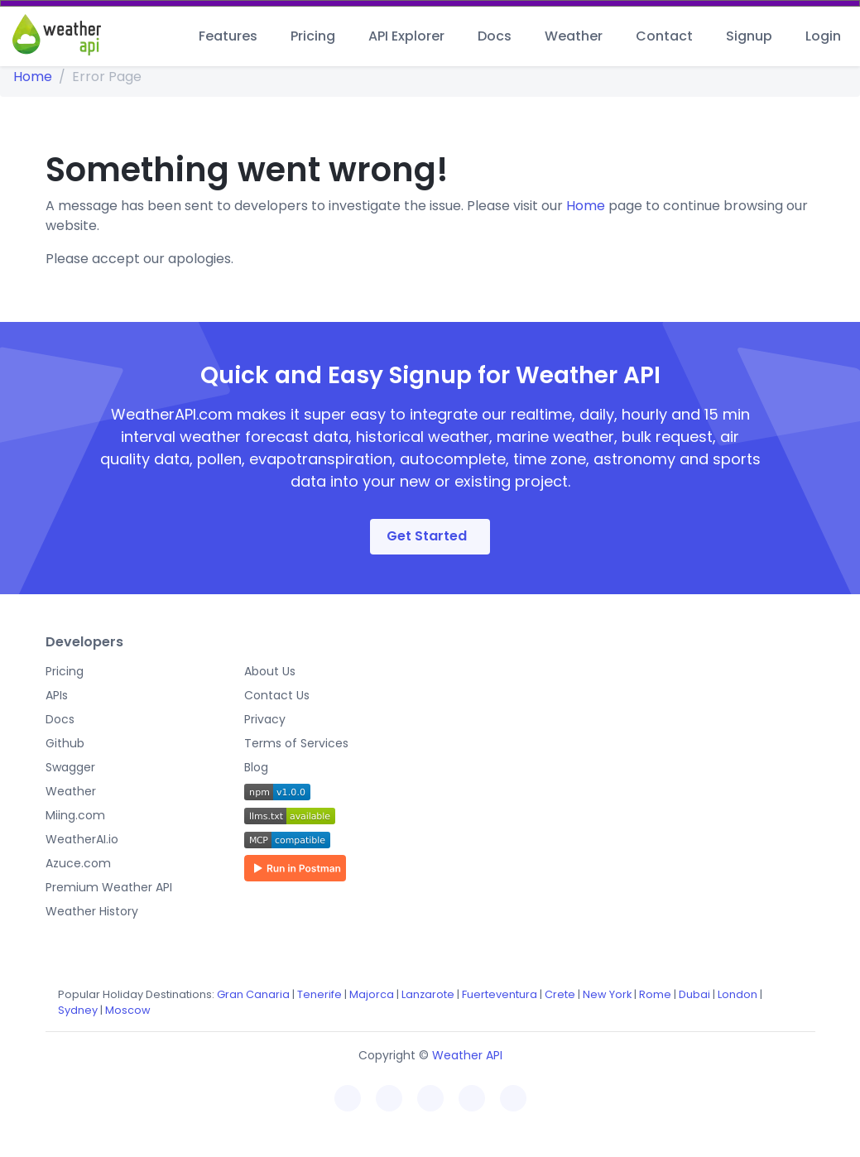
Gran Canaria (253, 994)
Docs (495, 36)
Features (228, 36)
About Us (269, 671)
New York (607, 994)
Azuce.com (78, 863)
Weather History (92, 911)
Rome (655, 994)
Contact (664, 36)
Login (823, 36)
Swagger (70, 767)
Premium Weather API (109, 887)
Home (32, 76)
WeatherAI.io (82, 839)
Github (65, 743)
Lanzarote (427, 994)
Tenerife (319, 994)
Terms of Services (296, 743)
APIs (57, 695)
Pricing (313, 36)
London (737, 994)
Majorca (371, 994)
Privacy (265, 719)
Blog (256, 767)
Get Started (427, 535)
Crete (560, 994)
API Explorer (406, 36)
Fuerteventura (499, 994)
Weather (574, 36)
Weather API (467, 1055)
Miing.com (75, 815)
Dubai (694, 994)
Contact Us (277, 695)
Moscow (128, 1010)
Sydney (78, 1010)
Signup (749, 36)
